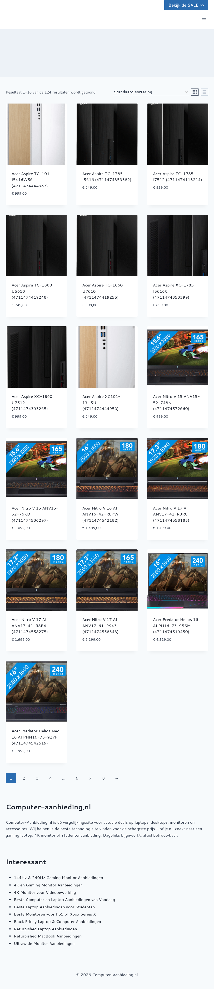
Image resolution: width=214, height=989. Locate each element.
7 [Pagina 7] (90, 778)
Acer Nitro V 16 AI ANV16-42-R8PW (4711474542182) (100, 514)
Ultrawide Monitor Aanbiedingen (44, 943)
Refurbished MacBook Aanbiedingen (48, 936)
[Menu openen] (203, 20)
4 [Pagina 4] (50, 778)
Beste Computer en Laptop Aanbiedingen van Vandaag (64, 899)
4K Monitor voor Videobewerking (45, 892)
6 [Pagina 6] (77, 778)
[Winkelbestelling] (151, 92)
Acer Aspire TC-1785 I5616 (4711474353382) (106, 176)
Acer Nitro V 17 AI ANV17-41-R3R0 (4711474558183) (171, 514)
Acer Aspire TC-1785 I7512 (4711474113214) (177, 176)
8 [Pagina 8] (103, 778)
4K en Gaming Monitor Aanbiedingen (48, 885)
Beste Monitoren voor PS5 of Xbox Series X (55, 914)
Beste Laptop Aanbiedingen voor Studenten (54, 907)
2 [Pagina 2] (24, 778)
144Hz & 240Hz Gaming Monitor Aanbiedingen (58, 877)
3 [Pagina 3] (37, 778)
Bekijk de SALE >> (186, 5)
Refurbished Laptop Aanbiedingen (45, 929)
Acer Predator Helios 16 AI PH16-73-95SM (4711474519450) (175, 625)
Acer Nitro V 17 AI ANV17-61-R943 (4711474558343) (100, 625)
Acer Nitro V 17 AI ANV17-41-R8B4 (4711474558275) (30, 625)
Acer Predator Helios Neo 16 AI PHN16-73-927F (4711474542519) (36, 737)
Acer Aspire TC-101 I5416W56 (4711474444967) (31, 179)
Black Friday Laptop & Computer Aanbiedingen (57, 921)
